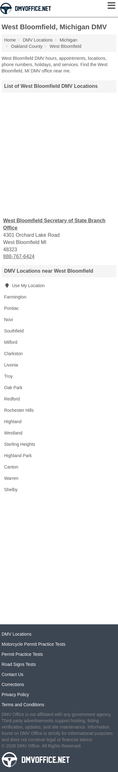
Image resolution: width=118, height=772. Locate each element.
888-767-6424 (19, 256)
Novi (8, 319)
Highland (12, 421)
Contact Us (12, 674)
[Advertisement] (59, 154)
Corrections (13, 684)
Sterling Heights (19, 444)
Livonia (11, 364)
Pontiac (11, 308)
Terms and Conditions (23, 704)
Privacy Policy (15, 694)
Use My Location (24, 285)
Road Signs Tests (19, 664)
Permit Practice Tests (22, 654)
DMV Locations (16, 634)
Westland (13, 432)
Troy (8, 376)
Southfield (14, 330)
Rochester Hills (19, 410)
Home (10, 40)
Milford (10, 342)
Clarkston (13, 353)
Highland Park (18, 455)
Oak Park (13, 387)
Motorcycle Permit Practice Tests (33, 644)
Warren (11, 478)
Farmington (15, 296)
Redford (12, 398)
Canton (11, 466)
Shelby (11, 489)
